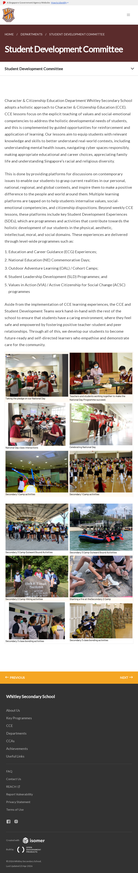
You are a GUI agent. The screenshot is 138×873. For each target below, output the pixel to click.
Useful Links (15, 756)
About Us (13, 710)
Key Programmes (19, 718)
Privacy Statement (18, 802)
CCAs (10, 741)
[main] (69, 354)
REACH (11, 786)
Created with (28, 840)
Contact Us (13, 779)
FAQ (9, 771)
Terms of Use (15, 809)
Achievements (17, 748)
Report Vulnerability (19, 794)
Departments (16, 733)
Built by (26, 849)
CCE (9, 725)
